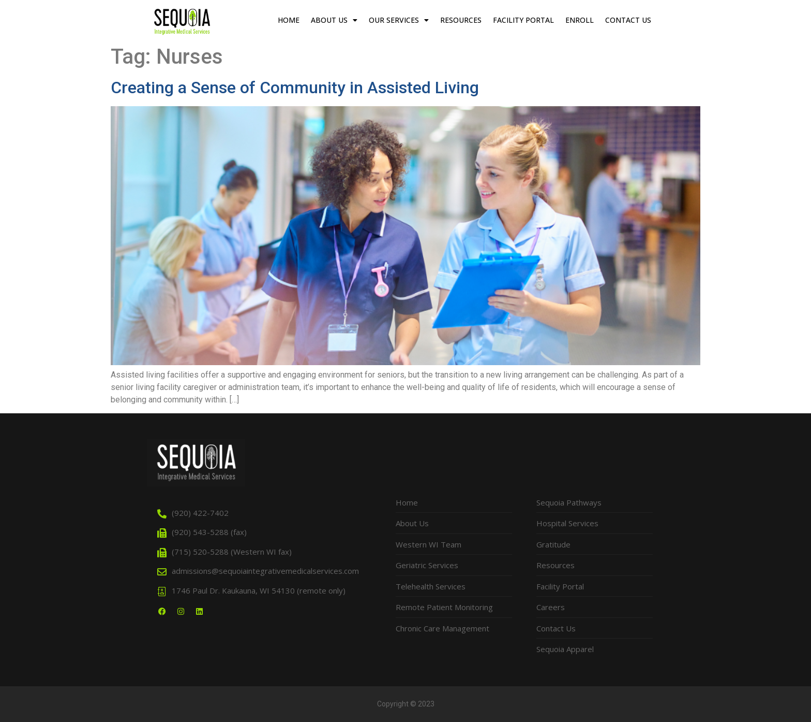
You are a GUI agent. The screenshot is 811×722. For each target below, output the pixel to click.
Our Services (399, 20)
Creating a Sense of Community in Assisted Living (295, 87)
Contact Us (628, 20)
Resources (461, 20)
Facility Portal (523, 20)
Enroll (579, 20)
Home (288, 20)
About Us (334, 20)
